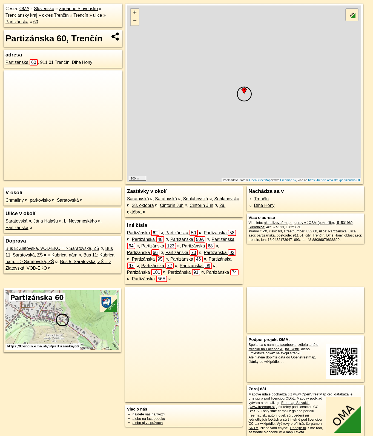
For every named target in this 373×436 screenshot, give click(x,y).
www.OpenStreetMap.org (312, 394)
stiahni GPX (258, 231)
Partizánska (16, 21)
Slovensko (44, 8)
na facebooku (286, 345)
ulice (97, 15)
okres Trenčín (55, 15)
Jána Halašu (45, 221)
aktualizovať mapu (278, 223)
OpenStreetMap (260, 180)
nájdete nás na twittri (149, 414)
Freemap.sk (288, 180)
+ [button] (135, 13)
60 (35, 21)
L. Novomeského (80, 221)
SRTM (254, 428)
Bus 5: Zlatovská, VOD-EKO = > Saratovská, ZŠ (52, 248)
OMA (24, 8)
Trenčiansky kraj (21, 15)
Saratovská (68, 200)
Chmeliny (14, 200)
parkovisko (40, 200)
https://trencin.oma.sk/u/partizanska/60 (334, 180)
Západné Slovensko (78, 8)
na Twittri (292, 349)
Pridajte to (298, 428)
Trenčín (80, 15)
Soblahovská (195, 198)
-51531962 (344, 223)
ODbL (290, 398)
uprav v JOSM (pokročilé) (314, 223)
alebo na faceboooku (149, 419)
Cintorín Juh (171, 205)
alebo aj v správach (148, 423)
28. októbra (143, 205)
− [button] (135, 21)
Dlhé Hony (264, 205)
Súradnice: (257, 227)
